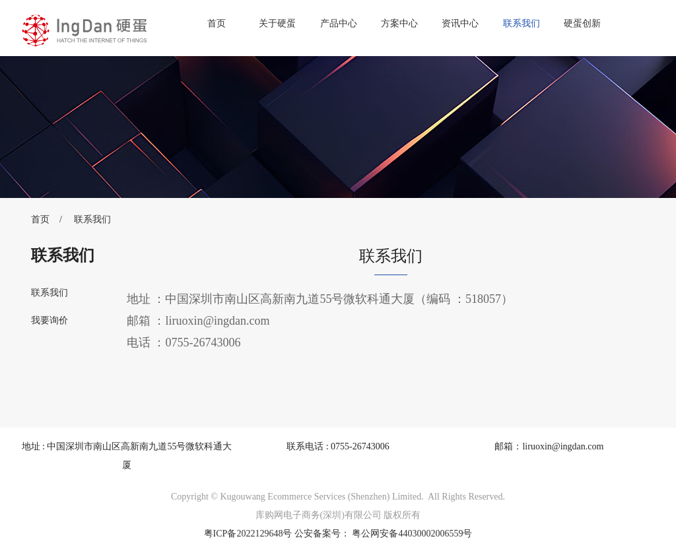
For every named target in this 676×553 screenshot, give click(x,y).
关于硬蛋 (277, 23)
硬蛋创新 (582, 23)
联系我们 (521, 23)
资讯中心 (460, 23)
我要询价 (49, 320)
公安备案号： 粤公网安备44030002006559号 (383, 533)
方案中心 (399, 23)
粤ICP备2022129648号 (248, 533)
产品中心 (338, 23)
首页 (216, 23)
